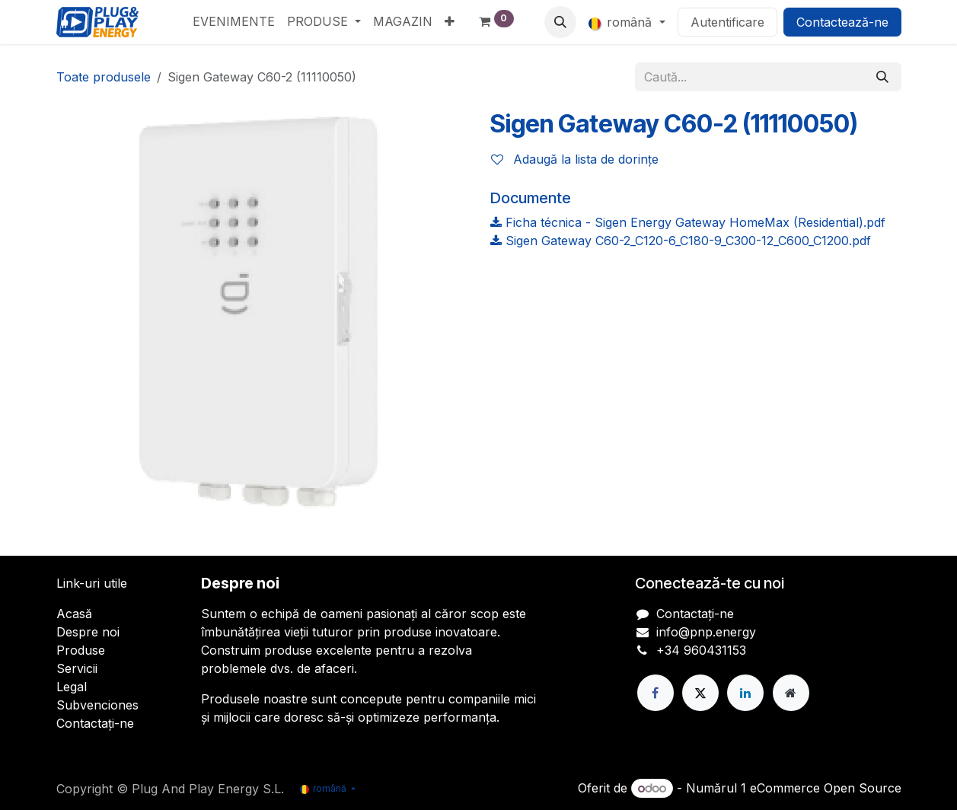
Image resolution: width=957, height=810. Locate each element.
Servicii (76, 668)
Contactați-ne (95, 723)
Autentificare (727, 22)
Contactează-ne (842, 22)
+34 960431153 (701, 650)
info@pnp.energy (706, 631)
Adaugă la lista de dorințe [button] (575, 159)
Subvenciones (97, 705)
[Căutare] (882, 76)
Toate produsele (103, 77)
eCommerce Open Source (825, 788)
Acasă (74, 613)
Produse (80, 650)
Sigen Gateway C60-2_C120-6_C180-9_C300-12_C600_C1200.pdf (680, 240)
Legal (71, 686)
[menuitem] (234, 21)
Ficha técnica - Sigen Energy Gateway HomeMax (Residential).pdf (687, 222)
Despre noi (88, 631)
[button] (560, 22)
